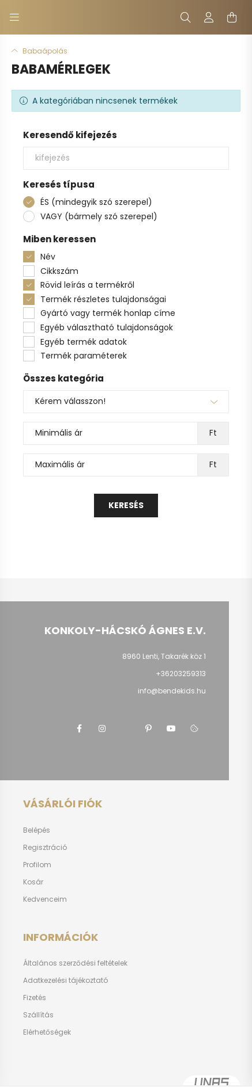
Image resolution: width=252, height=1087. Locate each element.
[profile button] (208, 17)
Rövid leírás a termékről (87, 285)
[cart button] (231, 17)
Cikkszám (59, 271)
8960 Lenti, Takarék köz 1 (164, 656)
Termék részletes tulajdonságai (103, 299)
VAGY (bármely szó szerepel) (98, 216)
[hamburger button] (14, 17)
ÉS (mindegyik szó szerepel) (96, 202)
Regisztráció (45, 848)
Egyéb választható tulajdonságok (106, 327)
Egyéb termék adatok (83, 342)
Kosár (33, 882)
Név (47, 256)
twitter (125, 728)
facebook (79, 728)
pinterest (148, 728)
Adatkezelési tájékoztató (65, 981)
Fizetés (34, 998)
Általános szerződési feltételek (75, 963)
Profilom (37, 865)
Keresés (126, 505)
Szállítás (38, 1015)
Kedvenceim (45, 899)
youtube (171, 728)
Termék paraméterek (83, 355)
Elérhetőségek (47, 1032)
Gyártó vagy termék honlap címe (107, 313)
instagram (102, 728)
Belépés (36, 830)
